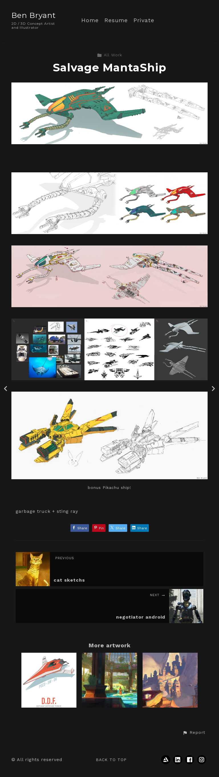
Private (143, 20)
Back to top (111, 759)
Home (90, 20)
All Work (109, 55)
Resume (116, 20)
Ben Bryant (33, 15)
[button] (194, 732)
